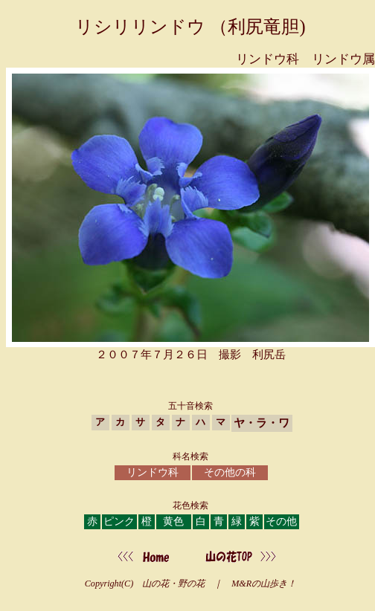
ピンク (119, 521)
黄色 (173, 521)
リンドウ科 (152, 472)
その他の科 (230, 472)
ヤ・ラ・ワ (261, 422)
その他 (281, 521)
